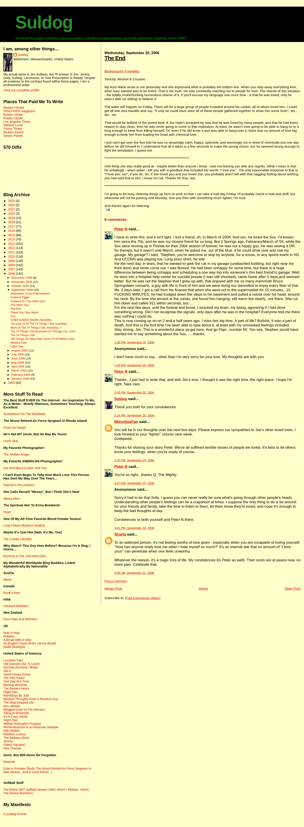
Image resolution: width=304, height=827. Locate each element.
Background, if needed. (122, 71)
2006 (12, 273)
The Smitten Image (16, 454)
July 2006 (18, 354)
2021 (12, 209)
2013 (12, 243)
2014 (12, 239)
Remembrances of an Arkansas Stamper (30, 727)
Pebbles (8, 636)
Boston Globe (13, 114)
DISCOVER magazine (19, 111)
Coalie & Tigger (20, 297)
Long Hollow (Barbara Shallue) (24, 525)
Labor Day (17, 346)
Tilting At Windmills (16, 713)
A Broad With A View (17, 640)
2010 (12, 256)
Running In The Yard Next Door (24, 556)
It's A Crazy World (15, 716)
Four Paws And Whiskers (20, 619)
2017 (12, 226)
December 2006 (22, 277)
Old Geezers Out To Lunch (21, 664)
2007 (12, 269)
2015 (12, 235)
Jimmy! (8, 741)
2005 (12, 382)
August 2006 (20, 350)
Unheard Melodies (15, 606)
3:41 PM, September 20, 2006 (134, 528)
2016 (12, 230)
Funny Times (12, 128)
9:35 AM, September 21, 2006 (134, 573)
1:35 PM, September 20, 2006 (134, 365)
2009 (12, 261)
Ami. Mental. (11, 706)
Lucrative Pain (13, 660)
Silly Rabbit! (11, 730)
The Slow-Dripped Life (18, 702)
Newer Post (113, 588)
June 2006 (18, 358)
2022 (12, 205)
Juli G (7, 671)
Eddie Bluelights (14, 647)
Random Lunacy (14, 734)
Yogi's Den (10, 720)
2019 (12, 218)
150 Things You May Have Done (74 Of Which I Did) (42, 338)
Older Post (292, 588)
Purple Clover (13, 118)
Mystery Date (19, 342)
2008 (12, 265)
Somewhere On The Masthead (24, 414)
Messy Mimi (11, 498)
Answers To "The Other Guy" (28, 301)
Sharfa (120, 534)
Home (203, 588)
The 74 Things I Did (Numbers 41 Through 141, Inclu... (44, 331)
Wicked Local (12, 125)
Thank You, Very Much (24, 312)
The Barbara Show (16, 737)
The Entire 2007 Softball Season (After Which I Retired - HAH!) (46, 789)
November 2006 (22, 282)
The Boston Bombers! (18, 793)
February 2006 (21, 374)
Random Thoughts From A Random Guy (30, 699)
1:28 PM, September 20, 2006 (134, 342)
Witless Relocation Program (22, 723)
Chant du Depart (14, 427)
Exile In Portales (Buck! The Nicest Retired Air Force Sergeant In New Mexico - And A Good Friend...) (47, 770)
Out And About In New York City (24, 468)
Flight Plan (10, 692)
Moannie (9, 761)
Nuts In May (11, 633)
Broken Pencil (13, 132)
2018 (12, 222)
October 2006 (20, 285)
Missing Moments (15, 685)
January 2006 (20, 378)
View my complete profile (21, 90)
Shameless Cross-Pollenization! (30, 293)
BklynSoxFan (126, 422)
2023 (12, 201)
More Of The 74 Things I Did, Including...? (36, 327)
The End (115, 58)
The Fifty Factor (14, 678)
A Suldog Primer (15, 814)
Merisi (7, 579)
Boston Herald (13, 107)
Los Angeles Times (16, 121)
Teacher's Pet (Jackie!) (18, 485)
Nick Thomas (12, 748)
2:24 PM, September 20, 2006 (134, 415)
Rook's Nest (11, 593)
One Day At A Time (16, 681)
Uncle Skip (10, 441)
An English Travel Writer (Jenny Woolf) (29, 643)
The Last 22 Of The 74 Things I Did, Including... (40, 323)
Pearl (7, 512)
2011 (12, 252)
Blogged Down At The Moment (24, 709)
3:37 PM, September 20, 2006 (134, 483)
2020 (12, 213)
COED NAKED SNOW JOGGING (31, 320)
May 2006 (18, 362)
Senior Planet (13, 135)
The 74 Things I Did (23, 335)
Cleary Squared (14, 744)
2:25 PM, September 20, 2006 (134, 460)
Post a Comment (116, 581)
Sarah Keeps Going (16, 674)
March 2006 (19, 370)
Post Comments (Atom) (143, 598)
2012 (12, 248)
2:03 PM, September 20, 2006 (134, 392)
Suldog (44, 22)
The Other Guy (20, 305)
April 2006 (18, 366)
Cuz (13, 316)
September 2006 (22, 289)
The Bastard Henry (16, 688)
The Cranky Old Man (17, 539)
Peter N (121, 229)
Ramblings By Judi (16, 695)
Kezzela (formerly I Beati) (20, 667)
